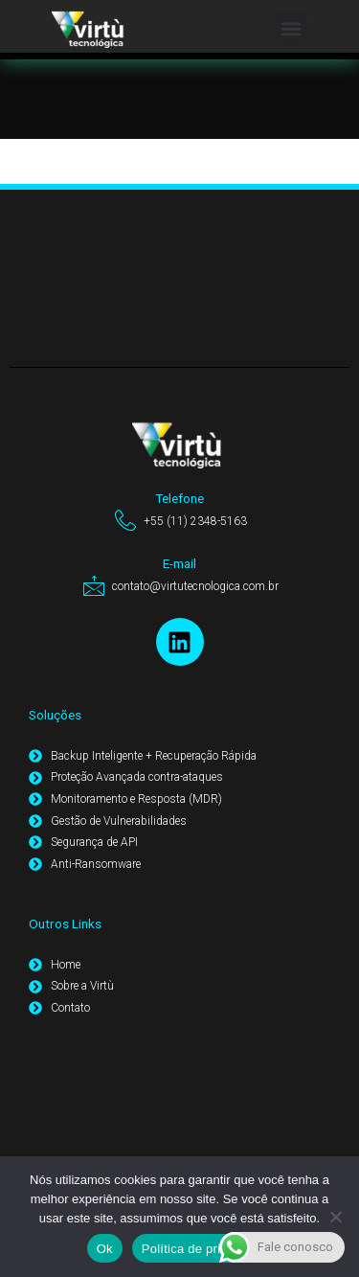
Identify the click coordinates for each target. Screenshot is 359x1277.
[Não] (335, 1216)
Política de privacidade (207, 1249)
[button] (291, 29)
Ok (105, 1249)
